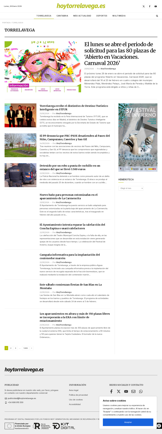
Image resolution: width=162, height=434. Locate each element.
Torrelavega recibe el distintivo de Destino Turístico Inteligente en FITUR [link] (74, 107)
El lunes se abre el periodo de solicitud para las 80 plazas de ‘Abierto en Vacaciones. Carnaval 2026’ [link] (120, 53)
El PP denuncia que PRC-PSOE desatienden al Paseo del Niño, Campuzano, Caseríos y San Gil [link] (75, 137)
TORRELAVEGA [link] (43, 16)
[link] (159, 426)
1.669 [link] (25, 348)
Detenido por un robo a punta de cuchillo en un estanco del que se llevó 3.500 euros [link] (70, 167)
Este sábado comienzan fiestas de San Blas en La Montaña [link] (71, 286)
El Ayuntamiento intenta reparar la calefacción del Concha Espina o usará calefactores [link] (72, 226)
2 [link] (10, 348)
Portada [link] (6, 23)
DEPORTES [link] (101, 16)
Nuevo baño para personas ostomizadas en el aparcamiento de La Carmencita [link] (69, 196)
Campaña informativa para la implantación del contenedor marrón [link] (70, 256)
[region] (128, 412)
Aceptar (128, 422)
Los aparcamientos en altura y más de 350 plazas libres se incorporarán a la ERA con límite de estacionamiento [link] (75, 317)
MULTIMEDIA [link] (119, 16)
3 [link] (15, 348)
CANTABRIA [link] (62, 16)
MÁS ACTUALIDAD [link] (82, 16)
